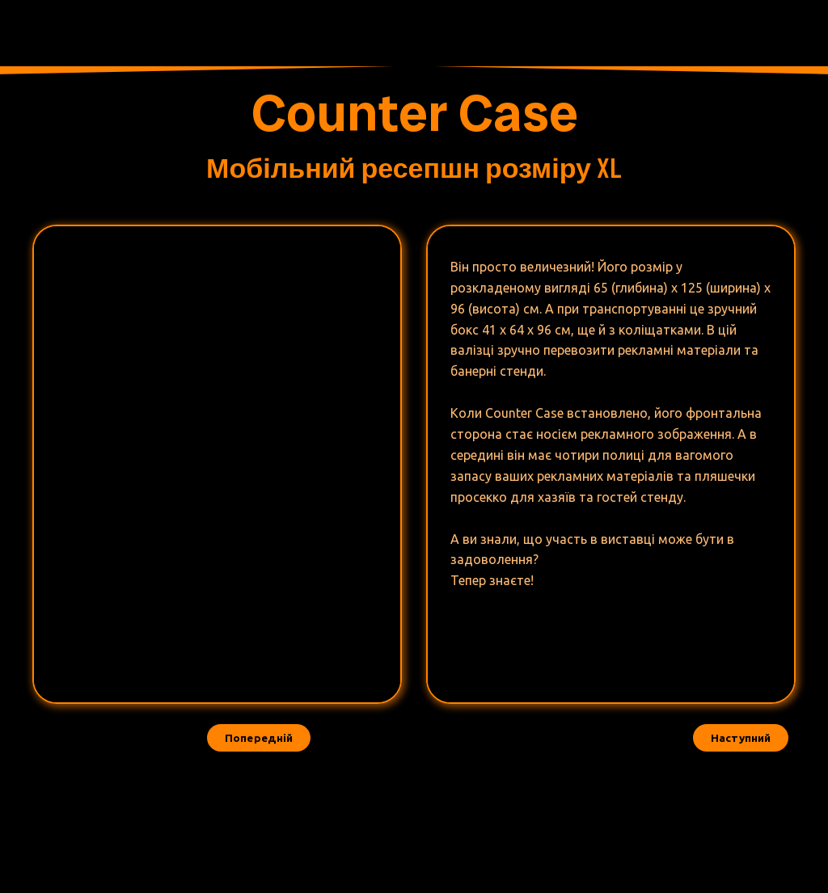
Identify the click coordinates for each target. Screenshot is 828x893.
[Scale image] (131, 307)
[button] (740, 738)
